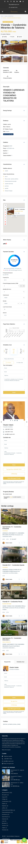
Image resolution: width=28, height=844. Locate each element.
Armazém (4, 794)
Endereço (5, 120)
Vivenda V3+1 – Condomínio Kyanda (13, 565)
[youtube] (20, 1)
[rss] (7, 1)
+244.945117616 (13, 7)
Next (23, 351)
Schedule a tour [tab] (20, 661)
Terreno (4, 825)
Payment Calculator (8, 251)
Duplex (3, 803)
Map (4, 200)
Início (2, 16)
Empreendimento (6, 812)
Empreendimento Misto (7, 810)
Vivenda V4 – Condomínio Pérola (12, 601)
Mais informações (6, 749)
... (12, 536)
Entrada (4, 301)
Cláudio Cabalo (8, 425)
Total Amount (6, 295)
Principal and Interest (7, 272)
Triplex (3, 827)
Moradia (4, 823)
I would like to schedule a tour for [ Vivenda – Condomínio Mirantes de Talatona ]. (14, 384)
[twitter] (10, 1)
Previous (4, 351)
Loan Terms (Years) (7, 306)
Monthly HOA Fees (7, 289)
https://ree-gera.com (9, 763)
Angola (11, 129)
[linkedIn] (17, 1)
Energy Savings (7, 110)
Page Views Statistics (9, 324)
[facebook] (4, 1)
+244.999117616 (9, 431)
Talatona (8, 34)
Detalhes (5, 142)
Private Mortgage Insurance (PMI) (10, 283)
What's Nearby (7, 239)
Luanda (4, 34)
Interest (4, 312)
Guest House (5, 816)
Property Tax (6, 277)
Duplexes (4, 805)
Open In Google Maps (8, 134)
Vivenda (4, 829)
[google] (14, 1)
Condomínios (10, 16)
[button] (24, 840)
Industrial (4, 819)
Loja (3, 821)
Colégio (4, 799)
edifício (3, 808)
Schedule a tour (7, 345)
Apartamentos (5, 792)
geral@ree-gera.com (10, 434)
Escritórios (4, 814)
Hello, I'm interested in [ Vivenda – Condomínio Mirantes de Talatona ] (14, 456)
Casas (6, 16)
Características (7, 164)
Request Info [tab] (7, 661)
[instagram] (23, 1)
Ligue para (14, 469)
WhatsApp (14, 473)
